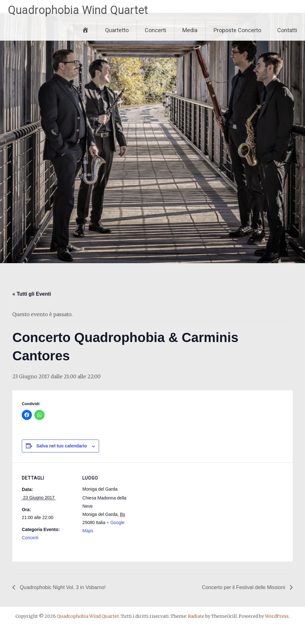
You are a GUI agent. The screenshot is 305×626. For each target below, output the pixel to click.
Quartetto (117, 30)
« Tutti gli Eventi (31, 294)
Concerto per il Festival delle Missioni (244, 587)
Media (189, 30)
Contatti (287, 30)
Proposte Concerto (237, 30)
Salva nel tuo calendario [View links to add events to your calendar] (61, 445)
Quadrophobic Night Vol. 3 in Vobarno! (62, 587)
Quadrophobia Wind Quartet (78, 10)
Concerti (155, 30)
